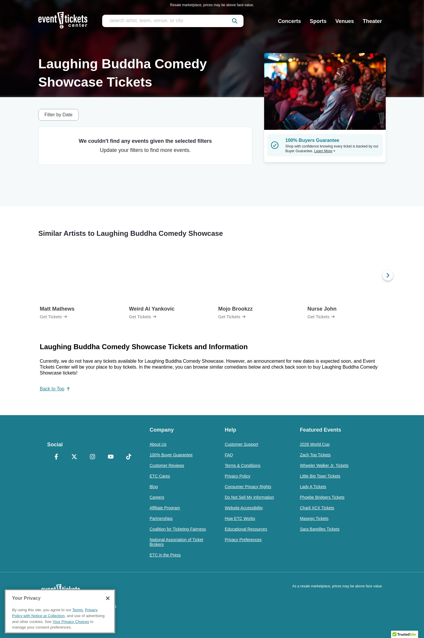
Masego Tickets (314, 518)
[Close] (107, 598)
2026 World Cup (314, 444)
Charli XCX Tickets (317, 508)
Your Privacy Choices (71, 621)
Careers (157, 497)
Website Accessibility (244, 508)
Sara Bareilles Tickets (319, 529)
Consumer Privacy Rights (248, 486)
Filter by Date (58, 114)
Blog (154, 486)
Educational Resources (246, 529)
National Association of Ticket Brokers (176, 542)
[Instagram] (92, 457)
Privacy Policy (237, 476)
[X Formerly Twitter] (74, 457)
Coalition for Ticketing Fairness (178, 529)
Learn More (324, 151)
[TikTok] (129, 457)
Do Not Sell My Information (249, 497)
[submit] (235, 21)
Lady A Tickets (313, 486)
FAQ (229, 455)
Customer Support (241, 444)
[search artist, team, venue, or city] (173, 21)
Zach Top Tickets (315, 455)
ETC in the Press (165, 555)
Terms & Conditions (242, 465)
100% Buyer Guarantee (171, 455)
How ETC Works (240, 518)
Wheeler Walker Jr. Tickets (324, 465)
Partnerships (161, 518)
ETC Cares (160, 476)
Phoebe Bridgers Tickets (322, 497)
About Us (158, 444)
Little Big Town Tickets (320, 476)
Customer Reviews (167, 465)
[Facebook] (56, 457)
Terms (77, 610)
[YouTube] (111, 457)
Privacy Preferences (243, 539)
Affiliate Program (165, 508)
